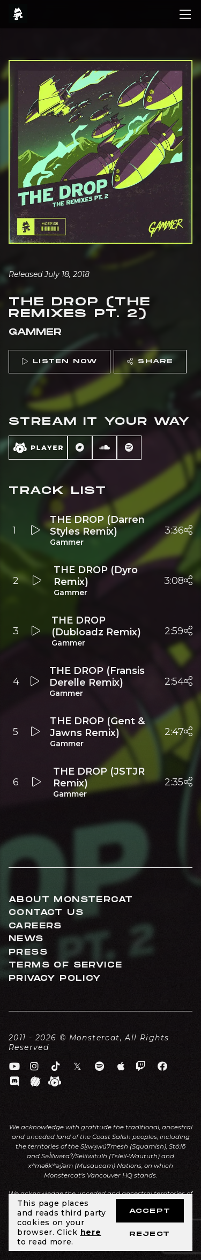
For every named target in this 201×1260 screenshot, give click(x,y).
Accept (149, 1211)
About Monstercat (71, 899)
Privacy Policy (55, 978)
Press (28, 952)
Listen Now (59, 361)
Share (150, 361)
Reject (149, 1234)
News (26, 938)
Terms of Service (65, 965)
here (90, 1232)
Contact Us (46, 912)
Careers (35, 926)
